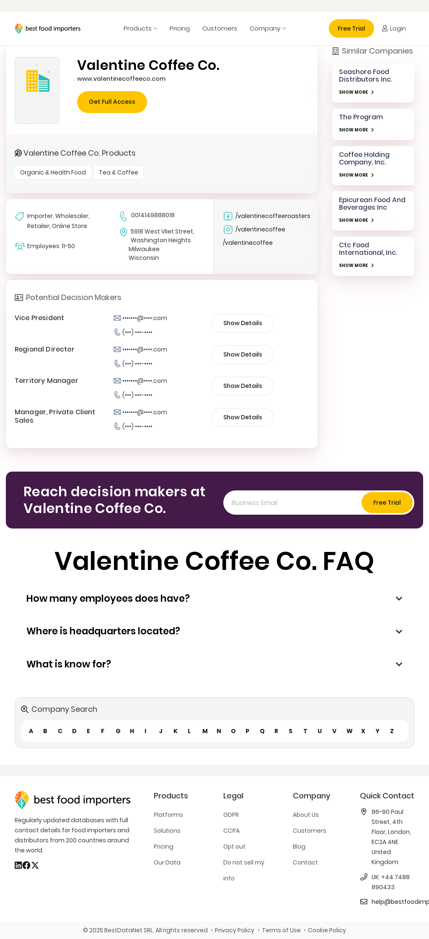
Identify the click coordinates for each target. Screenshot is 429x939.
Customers (309, 830)
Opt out (234, 846)
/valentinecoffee (254, 229)
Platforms (168, 815)
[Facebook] (26, 865)
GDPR (231, 815)
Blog (299, 846)
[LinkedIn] (18, 865)
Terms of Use (281, 930)
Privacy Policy (234, 930)
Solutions (167, 830)
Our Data (167, 862)
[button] (154, 28)
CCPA (231, 830)
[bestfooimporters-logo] (47, 28)
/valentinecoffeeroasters (266, 216)
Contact (305, 862)
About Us (306, 815)
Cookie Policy (327, 930)
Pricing (163, 846)
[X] (35, 865)
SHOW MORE (353, 92)
